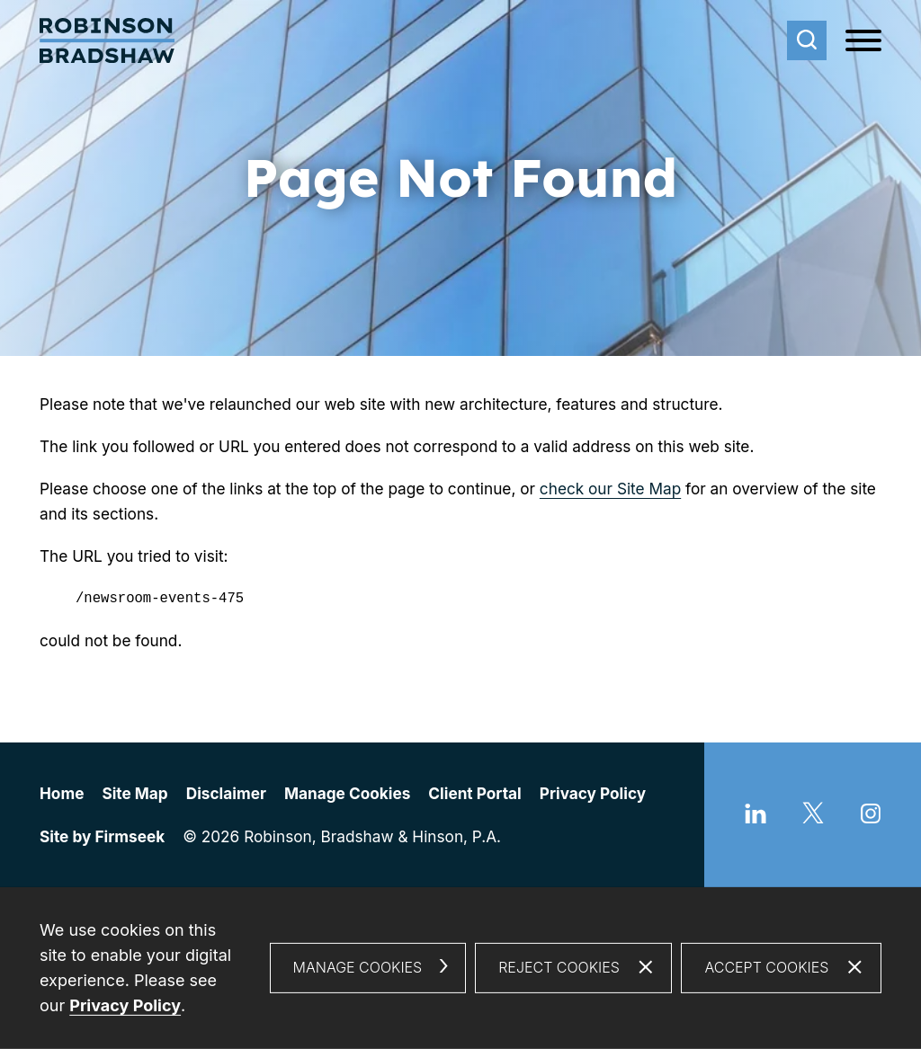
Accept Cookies (766, 967)
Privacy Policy (593, 793)
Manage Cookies (347, 793)
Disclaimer (226, 793)
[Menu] (863, 41)
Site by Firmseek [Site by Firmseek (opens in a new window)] (102, 836)
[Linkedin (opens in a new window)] (755, 817)
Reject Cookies (559, 967)
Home (62, 793)
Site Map (134, 793)
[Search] (807, 40)
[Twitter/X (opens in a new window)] (813, 817)
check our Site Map (610, 488)
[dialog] (460, 968)
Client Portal (474, 793)
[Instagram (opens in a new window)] (870, 817)
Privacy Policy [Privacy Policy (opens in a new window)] (125, 1005)
